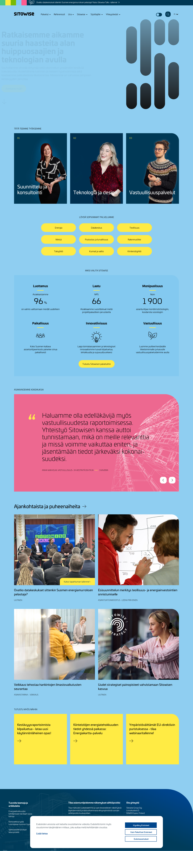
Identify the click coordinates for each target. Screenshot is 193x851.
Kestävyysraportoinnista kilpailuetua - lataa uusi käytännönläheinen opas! (34, 729)
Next (172, 480)
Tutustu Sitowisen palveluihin (96, 363)
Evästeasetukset (141, 839)
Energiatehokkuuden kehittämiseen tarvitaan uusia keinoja (20, 814)
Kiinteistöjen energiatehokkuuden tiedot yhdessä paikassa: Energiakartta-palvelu (95, 729)
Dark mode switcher (159, 14)
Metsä (59, 239)
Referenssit (59, 14)
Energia (58, 227)
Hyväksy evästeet (141, 825)
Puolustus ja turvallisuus (96, 239)
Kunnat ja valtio (96, 251)
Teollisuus (134, 227)
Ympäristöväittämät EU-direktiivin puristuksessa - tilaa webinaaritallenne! (152, 729)
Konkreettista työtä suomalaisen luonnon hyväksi (21, 823)
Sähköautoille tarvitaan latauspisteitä (18, 830)
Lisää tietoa (42, 833)
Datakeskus (96, 227)
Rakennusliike (134, 239)
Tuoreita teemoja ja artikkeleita (18, 804)
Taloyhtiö (58, 251)
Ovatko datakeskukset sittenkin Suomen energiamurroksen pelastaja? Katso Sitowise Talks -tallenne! (76, 2)
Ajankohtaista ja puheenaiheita (47, 506)
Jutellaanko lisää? (26, 88)
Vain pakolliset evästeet (141, 832)
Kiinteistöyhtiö (134, 251)
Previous (163, 480)
